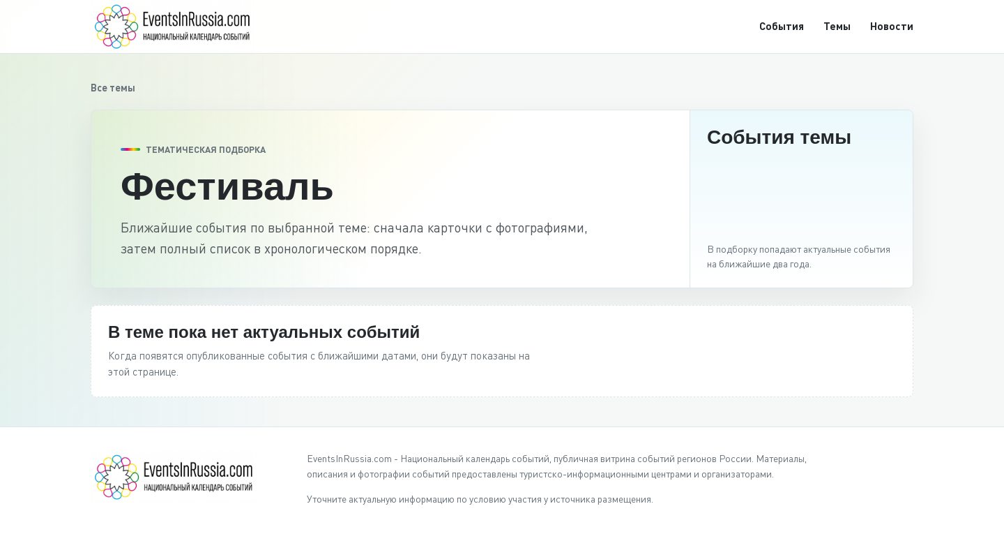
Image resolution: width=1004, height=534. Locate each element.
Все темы (113, 88)
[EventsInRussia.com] (181, 26)
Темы (837, 26)
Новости (891, 26)
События (781, 26)
